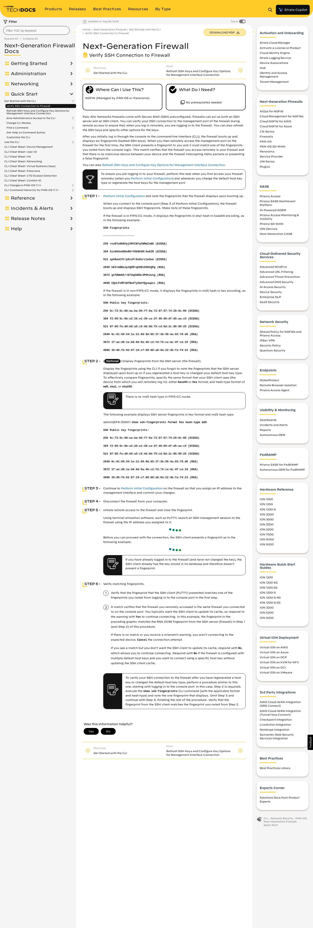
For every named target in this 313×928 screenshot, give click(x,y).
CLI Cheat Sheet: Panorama (22, 170)
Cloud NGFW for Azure (276, 126)
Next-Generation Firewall (109, 29)
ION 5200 (266, 529)
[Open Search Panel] (271, 10)
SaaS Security (270, 301)
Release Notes (28, 218)
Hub (263, 67)
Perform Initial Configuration (151, 178)
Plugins (265, 166)
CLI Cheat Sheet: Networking (23, 161)
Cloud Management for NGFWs (281, 116)
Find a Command (17, 127)
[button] (310, 742)
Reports (265, 429)
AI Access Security (273, 286)
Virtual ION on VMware (276, 672)
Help (16, 228)
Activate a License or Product (280, 47)
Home (86, 29)
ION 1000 (266, 499)
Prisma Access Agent (274, 390)
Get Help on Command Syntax (26, 132)
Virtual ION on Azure (274, 652)
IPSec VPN (267, 340)
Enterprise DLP (270, 296)
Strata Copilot (292, 9)
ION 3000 (267, 519)
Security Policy (270, 345)
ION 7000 (267, 534)
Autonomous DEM (272, 434)
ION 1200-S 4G (270, 597)
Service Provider (271, 156)
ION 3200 (266, 524)
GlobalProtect (269, 380)
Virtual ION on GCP (273, 657)
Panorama (267, 151)
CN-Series (267, 131)
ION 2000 (267, 514)
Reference (23, 198)
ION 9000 (267, 539)
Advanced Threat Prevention (280, 276)
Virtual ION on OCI (273, 667)
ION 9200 (267, 544)
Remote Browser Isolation (278, 385)
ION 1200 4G (269, 582)
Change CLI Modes (19, 122)
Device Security (271, 291)
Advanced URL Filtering (276, 271)
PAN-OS (266, 141)
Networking (24, 83)
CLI (266, 818)
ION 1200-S (268, 509)
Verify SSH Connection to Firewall (28, 105)
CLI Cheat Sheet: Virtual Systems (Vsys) (29, 166)
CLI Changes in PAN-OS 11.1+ (22, 185)
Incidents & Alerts (32, 208)
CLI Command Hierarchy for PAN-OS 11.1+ (31, 190)
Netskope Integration (274, 729)
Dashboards (268, 419)
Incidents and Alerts (274, 424)
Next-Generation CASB (276, 233)
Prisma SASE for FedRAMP (279, 464)
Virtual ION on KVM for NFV (279, 662)
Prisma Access (270, 196)
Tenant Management (274, 81)
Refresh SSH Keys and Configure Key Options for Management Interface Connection (38, 112)
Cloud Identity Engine (275, 52)
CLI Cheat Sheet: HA (17, 156)
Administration (28, 73)
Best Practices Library (275, 767)
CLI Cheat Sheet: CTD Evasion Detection (30, 175)
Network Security (281, 818)
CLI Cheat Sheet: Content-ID (22, 180)
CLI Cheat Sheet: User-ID (20, 151)
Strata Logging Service (275, 57)
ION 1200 (266, 504)
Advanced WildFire (273, 266)
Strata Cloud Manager (275, 42)
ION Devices (268, 228)
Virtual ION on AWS (274, 647)
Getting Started (29, 63)
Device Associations (274, 62)
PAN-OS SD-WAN (272, 146)
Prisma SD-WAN (271, 223)
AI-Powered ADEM (273, 210)
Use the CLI (11, 142)
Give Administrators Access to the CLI (31, 118)
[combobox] (36, 30)
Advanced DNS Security (276, 281)
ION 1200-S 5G (270, 602)
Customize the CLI (18, 137)
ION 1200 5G (268, 587)
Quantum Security (272, 350)
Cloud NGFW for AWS (275, 121)
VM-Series (267, 161)
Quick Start (24, 94)
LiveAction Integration (275, 724)
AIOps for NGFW (271, 111)
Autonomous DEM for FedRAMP (282, 469)
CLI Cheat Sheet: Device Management (28, 146)
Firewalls (266, 136)
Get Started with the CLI (20, 101)
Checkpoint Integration (276, 719)
